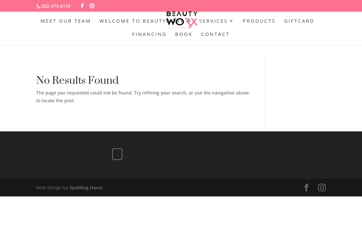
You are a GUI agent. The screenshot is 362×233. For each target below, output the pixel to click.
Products (259, 21)
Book (184, 34)
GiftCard (299, 21)
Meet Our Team (65, 21)
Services (213, 21)
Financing (149, 34)
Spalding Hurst (85, 187)
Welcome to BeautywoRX (142, 21)
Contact (215, 34)
